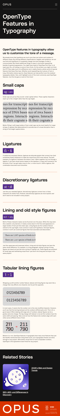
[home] (28, 5)
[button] (55, 4)
